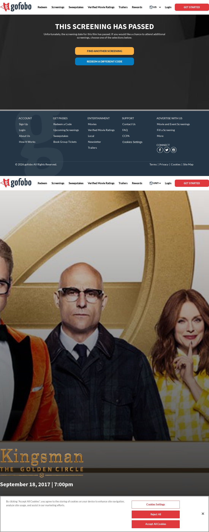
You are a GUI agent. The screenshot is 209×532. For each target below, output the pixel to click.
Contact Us (128, 124)
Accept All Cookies (155, 524)
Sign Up (23, 124)
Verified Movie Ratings (101, 130)
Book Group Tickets (65, 141)
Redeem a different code (104, 61)
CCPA (126, 135)
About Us (24, 135)
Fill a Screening (166, 130)
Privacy (163, 164)
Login (22, 130)
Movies (92, 124)
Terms (153, 164)
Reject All (155, 514)
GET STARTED (192, 7)
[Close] (203, 514)
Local (91, 135)
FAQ (125, 130)
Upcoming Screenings (66, 130)
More (160, 135)
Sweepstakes (60, 135)
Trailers (92, 147)
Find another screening (104, 51)
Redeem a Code (62, 124)
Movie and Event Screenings (173, 124)
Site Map (188, 164)
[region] (104, 514)
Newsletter (94, 141)
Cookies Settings (132, 142)
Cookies (175, 164)
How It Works (27, 141)
